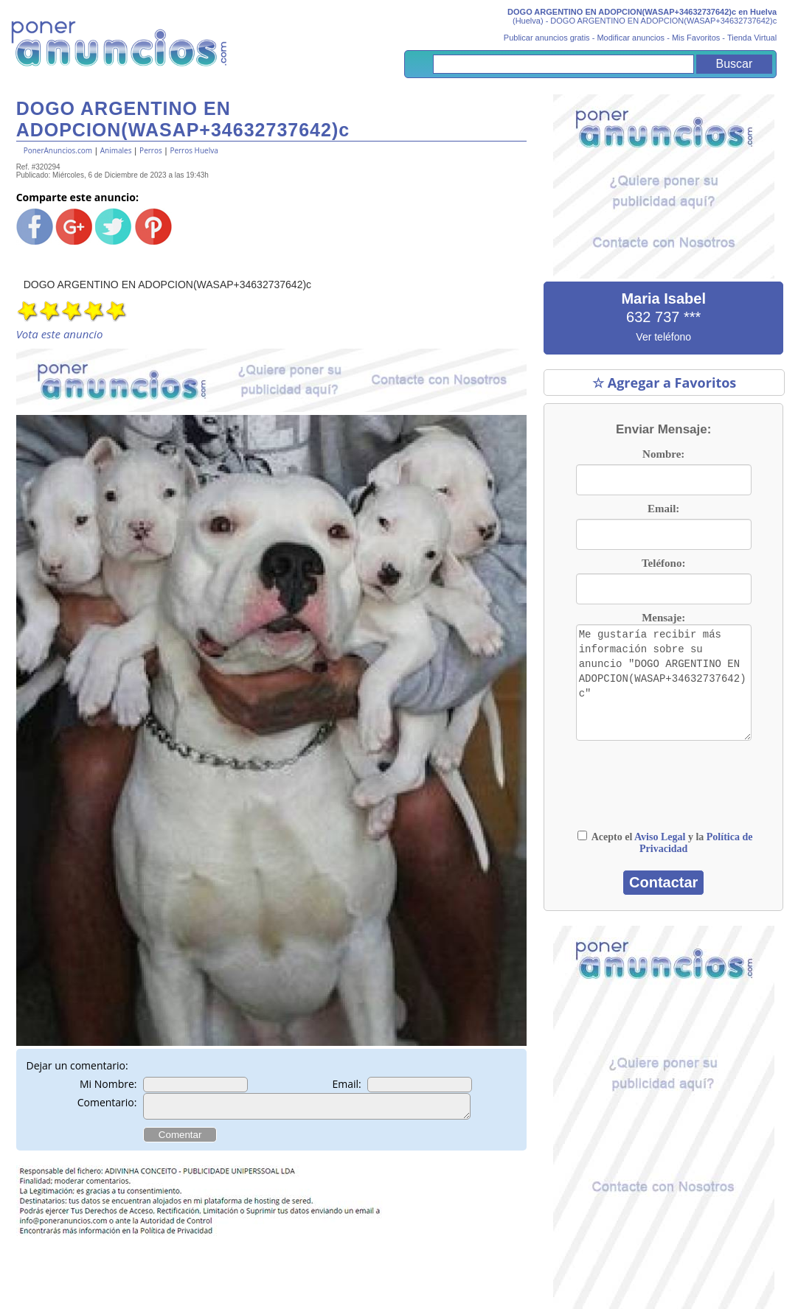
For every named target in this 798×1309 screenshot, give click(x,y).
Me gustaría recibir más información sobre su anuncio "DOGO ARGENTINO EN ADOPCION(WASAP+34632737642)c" (664, 682)
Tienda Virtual (752, 37)
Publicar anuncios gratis (547, 37)
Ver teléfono (663, 337)
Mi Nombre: (108, 1084)
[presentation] (628, 785)
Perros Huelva (194, 150)
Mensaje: (663, 618)
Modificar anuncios (631, 37)
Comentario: (107, 1102)
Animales (116, 150)
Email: (346, 1084)
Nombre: (663, 454)
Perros (150, 150)
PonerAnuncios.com (58, 150)
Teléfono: (663, 563)
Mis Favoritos (696, 37)
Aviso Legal (659, 836)
